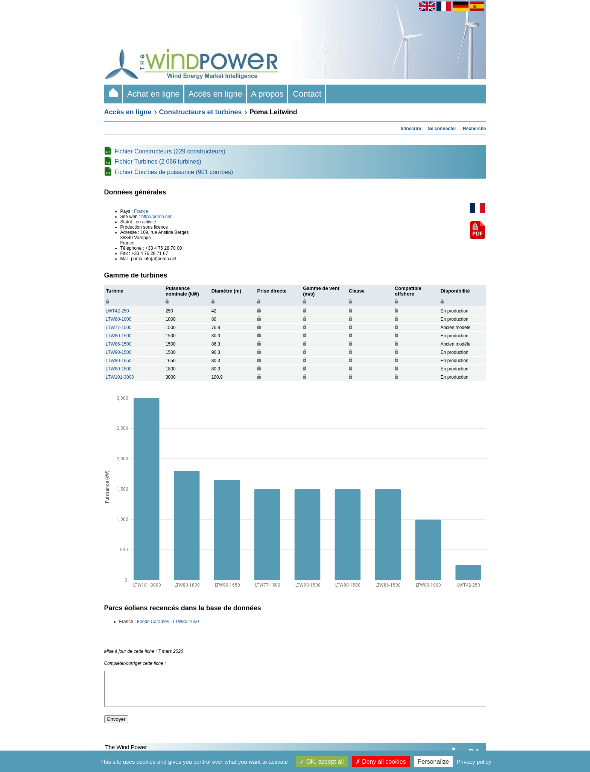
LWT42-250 (117, 311)
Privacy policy (474, 761)
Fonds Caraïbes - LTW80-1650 (168, 621)
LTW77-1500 (118, 327)
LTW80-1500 (118, 335)
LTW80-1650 (118, 360)
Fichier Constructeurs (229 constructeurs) (170, 151)
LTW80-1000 (118, 319)
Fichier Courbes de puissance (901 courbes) (174, 172)
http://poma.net (156, 216)
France (141, 211)
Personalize (433, 761)
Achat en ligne (153, 94)
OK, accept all (322, 761)
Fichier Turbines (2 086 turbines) (158, 161)
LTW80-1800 (118, 369)
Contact (307, 94)
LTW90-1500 (118, 352)
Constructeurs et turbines (200, 112)
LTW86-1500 (118, 344)
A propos (267, 94)
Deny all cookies (381, 761)
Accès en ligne (215, 94)
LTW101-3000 (120, 377)
